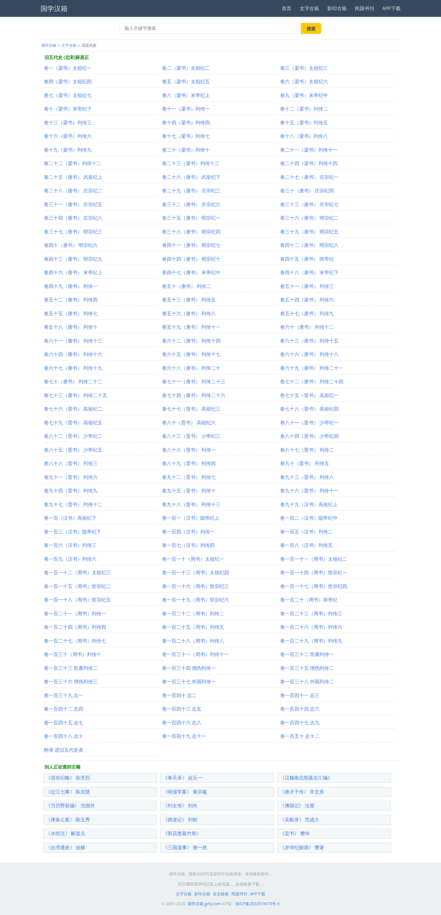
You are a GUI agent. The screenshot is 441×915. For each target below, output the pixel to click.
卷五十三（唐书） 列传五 (189, 299)
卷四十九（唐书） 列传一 (71, 286)
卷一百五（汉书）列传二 (306, 531)
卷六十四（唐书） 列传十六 (73, 354)
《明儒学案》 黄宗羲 (185, 791)
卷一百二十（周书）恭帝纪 (309, 599)
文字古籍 (309, 8)
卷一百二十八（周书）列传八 (193, 640)
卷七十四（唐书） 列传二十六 (193, 395)
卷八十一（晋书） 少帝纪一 (309, 422)
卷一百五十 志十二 (300, 736)
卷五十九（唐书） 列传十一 (191, 327)
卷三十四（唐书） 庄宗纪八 (73, 218)
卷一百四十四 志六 (300, 709)
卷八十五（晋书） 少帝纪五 (73, 450)
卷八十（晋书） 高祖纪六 (189, 422)
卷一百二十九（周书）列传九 (311, 640)
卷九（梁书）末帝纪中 (304, 95)
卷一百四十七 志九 (300, 722)
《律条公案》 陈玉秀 (68, 819)
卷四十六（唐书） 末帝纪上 (73, 272)
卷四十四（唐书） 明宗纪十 (191, 259)
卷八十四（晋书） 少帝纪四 (309, 436)
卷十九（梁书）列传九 (68, 150)
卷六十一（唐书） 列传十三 (73, 340)
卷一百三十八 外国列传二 (307, 681)
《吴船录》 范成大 (299, 819)
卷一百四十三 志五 (181, 709)
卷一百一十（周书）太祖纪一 (193, 559)
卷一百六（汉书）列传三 (70, 545)
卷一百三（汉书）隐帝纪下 (72, 531)
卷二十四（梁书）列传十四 (309, 163)
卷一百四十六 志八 (181, 722)
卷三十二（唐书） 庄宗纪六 (191, 204)
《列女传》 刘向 (180, 805)
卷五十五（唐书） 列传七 (71, 313)
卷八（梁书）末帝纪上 (186, 95)
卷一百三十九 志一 (63, 695)
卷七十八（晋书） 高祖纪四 (309, 408)
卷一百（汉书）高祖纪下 (70, 518)
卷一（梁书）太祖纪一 (68, 68)
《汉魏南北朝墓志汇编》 (306, 777)
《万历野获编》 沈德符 (70, 805)
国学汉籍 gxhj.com (204, 903)
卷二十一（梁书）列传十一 (309, 150)
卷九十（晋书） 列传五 (304, 463)
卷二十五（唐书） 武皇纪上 (73, 177)
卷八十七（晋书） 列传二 (307, 450)
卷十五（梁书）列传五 (304, 122)
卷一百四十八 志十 (63, 736)
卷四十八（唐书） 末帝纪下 (309, 272)
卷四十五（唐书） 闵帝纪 (307, 259)
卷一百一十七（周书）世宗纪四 (313, 586)
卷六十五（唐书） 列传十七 (191, 354)
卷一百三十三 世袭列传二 (71, 668)
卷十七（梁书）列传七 (186, 136)
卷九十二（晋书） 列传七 (189, 477)
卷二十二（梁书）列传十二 (72, 163)
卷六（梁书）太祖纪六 (304, 81)
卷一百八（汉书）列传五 (306, 545)
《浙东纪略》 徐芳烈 (68, 777)
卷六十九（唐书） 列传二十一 (311, 368)
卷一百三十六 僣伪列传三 (71, 681)
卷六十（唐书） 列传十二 (307, 327)
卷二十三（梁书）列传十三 (190, 163)
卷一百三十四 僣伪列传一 (189, 668)
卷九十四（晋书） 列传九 (71, 490)
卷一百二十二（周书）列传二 (193, 613)
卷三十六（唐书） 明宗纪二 (309, 218)
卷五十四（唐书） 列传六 (307, 299)
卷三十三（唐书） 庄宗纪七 (309, 204)
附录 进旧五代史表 (63, 750)
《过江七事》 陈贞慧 (68, 791)
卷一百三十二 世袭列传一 (307, 654)
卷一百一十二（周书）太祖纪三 (77, 572)
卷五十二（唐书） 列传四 (71, 299)
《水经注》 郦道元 (65, 833)
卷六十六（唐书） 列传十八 (309, 354)
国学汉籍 (49, 45)
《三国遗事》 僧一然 (185, 847)
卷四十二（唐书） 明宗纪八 (309, 245)
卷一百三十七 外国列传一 (189, 681)
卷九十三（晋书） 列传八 (307, 477)
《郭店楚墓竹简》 (182, 833)
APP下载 (391, 8)
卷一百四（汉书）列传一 (188, 531)
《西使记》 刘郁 (180, 819)
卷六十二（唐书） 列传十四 (191, 340)
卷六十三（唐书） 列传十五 (309, 340)
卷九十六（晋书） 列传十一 (309, 490)
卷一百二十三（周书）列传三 (311, 613)
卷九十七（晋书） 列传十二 (73, 504)
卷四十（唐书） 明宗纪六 (71, 245)
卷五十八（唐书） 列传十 (71, 327)
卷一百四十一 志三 (300, 695)
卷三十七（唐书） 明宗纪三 (73, 231)
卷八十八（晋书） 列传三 (71, 463)
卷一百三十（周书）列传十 (72, 654)
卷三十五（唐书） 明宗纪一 (191, 218)
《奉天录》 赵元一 (182, 777)
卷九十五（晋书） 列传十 (189, 490)
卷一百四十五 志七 (63, 722)
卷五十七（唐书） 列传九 (307, 313)
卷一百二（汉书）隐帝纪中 (309, 518)
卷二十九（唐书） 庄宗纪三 (191, 190)
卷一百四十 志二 (179, 695)
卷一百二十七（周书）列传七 (75, 640)
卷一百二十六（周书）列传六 (311, 627)
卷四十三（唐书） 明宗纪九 (73, 259)
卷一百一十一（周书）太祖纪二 (313, 559)
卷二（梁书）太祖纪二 (186, 68)
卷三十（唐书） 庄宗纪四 (307, 190)
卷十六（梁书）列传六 (68, 136)
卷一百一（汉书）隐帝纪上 (190, 518)
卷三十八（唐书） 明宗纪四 (191, 231)
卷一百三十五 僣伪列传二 (307, 668)
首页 (286, 8)
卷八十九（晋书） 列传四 (189, 463)
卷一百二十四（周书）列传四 (75, 627)
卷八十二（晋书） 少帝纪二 (73, 436)
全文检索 (221, 893)
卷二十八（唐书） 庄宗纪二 (73, 190)
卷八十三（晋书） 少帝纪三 (191, 436)
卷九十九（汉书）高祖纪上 (309, 504)
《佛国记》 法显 (297, 805)
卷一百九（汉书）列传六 (70, 559)
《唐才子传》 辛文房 (302, 791)
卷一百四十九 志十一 (184, 736)
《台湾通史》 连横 (65, 847)
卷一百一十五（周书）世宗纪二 (77, 586)
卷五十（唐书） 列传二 (186, 286)
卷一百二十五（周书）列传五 (193, 627)
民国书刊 (364, 8)
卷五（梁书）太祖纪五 (186, 81)
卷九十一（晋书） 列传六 (71, 477)
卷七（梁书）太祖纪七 (68, 95)
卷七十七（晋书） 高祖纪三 (191, 408)
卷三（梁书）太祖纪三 (304, 68)
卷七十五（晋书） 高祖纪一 (309, 395)
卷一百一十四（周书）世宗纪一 (313, 572)
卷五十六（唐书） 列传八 (189, 313)
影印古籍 (336, 8)
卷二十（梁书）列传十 (186, 150)
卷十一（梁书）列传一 (186, 108)
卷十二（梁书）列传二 (304, 108)
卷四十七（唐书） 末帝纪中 (191, 272)
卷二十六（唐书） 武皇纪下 (191, 177)
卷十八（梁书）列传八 (304, 136)
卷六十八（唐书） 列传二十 (191, 368)
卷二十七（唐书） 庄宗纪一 (309, 177)
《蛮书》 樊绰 (295, 833)
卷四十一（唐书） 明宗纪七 (191, 245)
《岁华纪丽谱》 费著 (302, 847)
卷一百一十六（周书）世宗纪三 (195, 586)
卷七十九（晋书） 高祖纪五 (73, 422)
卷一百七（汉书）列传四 (188, 545)
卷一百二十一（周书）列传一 (75, 613)
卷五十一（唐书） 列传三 (307, 286)
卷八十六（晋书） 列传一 (189, 450)
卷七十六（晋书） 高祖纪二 (73, 408)
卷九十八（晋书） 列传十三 (191, 504)
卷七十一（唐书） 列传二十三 (193, 381)
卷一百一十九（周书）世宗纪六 (195, 599)
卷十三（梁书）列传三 (68, 122)
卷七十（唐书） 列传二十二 (73, 381)
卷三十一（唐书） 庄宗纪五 (73, 204)
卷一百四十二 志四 (63, 709)
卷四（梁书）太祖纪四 (68, 81)
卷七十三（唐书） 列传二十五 (75, 395)
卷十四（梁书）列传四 (186, 122)
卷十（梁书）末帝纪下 (68, 108)
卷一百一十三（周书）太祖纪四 (195, 572)
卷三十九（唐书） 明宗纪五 (309, 231)
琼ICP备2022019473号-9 (258, 903)
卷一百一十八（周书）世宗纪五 (77, 599)
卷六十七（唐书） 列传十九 (73, 368)
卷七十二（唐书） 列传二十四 (311, 381)
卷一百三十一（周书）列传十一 (195, 654)
